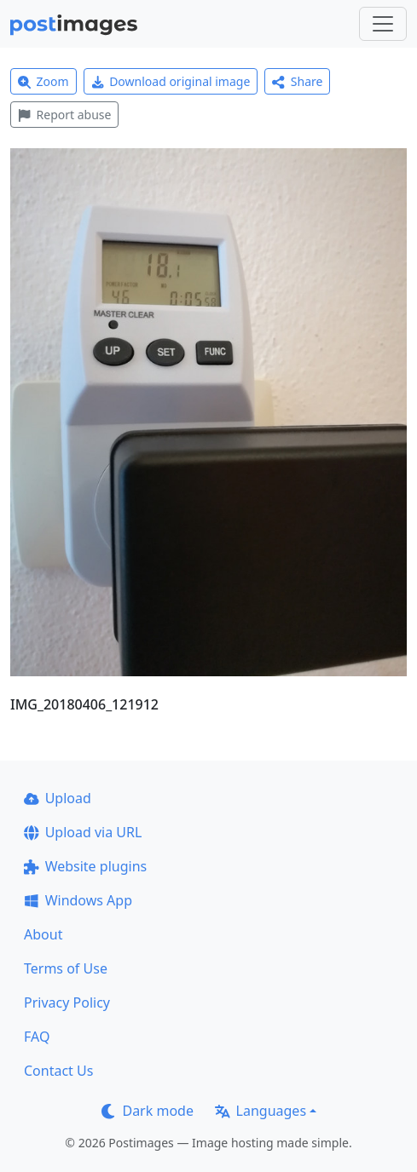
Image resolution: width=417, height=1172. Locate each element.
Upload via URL (83, 832)
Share (297, 81)
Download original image (171, 81)
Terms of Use (65, 968)
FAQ (36, 1036)
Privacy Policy (67, 1002)
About (43, 934)
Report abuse (64, 114)
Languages (260, 1110)
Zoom (43, 81)
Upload (57, 798)
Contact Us (58, 1070)
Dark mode (147, 1110)
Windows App (78, 900)
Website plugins (85, 866)
